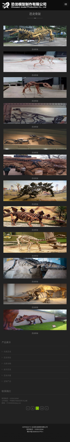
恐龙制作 (36, 436)
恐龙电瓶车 (20, 438)
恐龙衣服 (6, 375)
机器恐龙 (19, 436)
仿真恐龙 (6, 352)
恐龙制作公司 (59, 434)
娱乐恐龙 (6, 369)
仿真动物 (6, 363)
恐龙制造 (46, 438)
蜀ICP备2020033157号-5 (35, 432)
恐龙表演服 (20, 434)
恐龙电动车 (60, 436)
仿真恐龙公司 (27, 436)
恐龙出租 (41, 434)
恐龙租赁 (34, 434)
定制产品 (6, 381)
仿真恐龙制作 (49, 434)
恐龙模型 (12, 434)
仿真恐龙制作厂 (36, 438)
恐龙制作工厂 (51, 436)
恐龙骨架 (6, 357)
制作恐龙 (42, 436)
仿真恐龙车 (54, 438)
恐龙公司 (27, 438)
